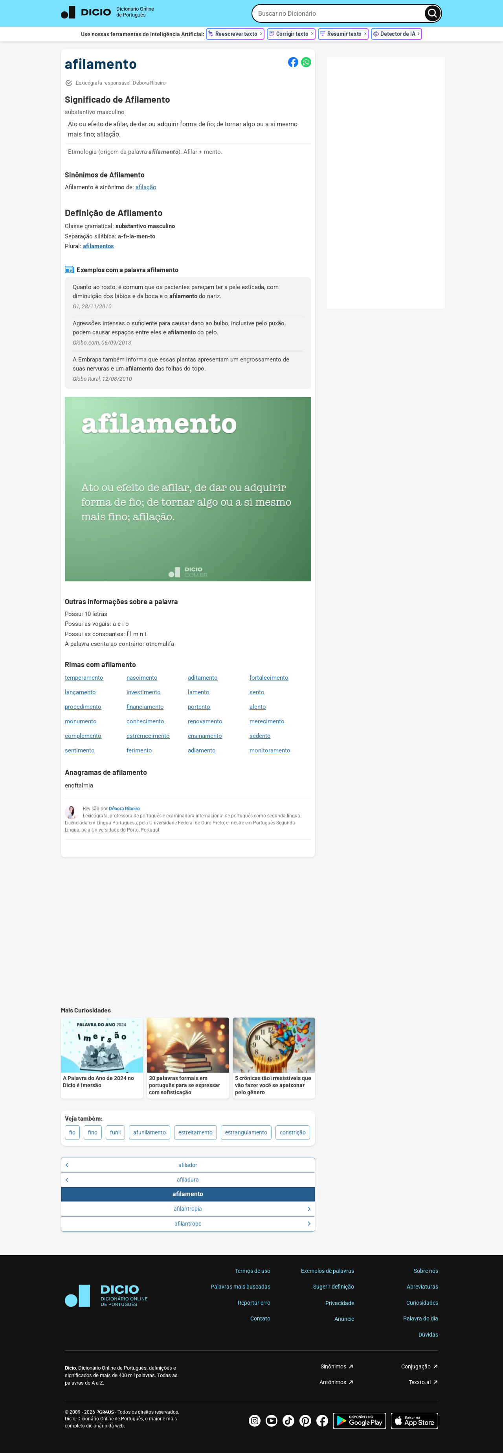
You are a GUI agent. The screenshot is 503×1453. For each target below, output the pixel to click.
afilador (131, 1165)
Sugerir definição (333, 1286)
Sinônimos (333, 1366)
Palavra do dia (420, 1318)
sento (257, 692)
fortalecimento (269, 677)
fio (72, 1132)
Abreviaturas (422, 1286)
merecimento (267, 721)
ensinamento (205, 735)
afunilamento (149, 1132)
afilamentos (98, 246)
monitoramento (270, 750)
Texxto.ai (420, 1382)
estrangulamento (246, 1132)
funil (115, 1132)
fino (92, 1132)
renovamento (205, 721)
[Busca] (433, 13)
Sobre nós (426, 1271)
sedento (260, 735)
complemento (83, 735)
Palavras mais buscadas (240, 1286)
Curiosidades (422, 1303)
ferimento (139, 750)
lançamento (80, 692)
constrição (293, 1132)
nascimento (142, 677)
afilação (146, 187)
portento (199, 706)
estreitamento (195, 1132)
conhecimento (145, 721)
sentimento (80, 750)
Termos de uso (252, 1271)
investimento (144, 692)
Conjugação (416, 1366)
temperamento (84, 677)
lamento (198, 692)
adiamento (202, 750)
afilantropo (242, 1224)
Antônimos (332, 1382)
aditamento (203, 677)
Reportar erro (254, 1303)
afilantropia (242, 1209)
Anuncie (344, 1319)
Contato (260, 1318)
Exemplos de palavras (327, 1271)
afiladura (132, 1179)
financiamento (145, 706)
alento (258, 706)
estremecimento (148, 735)
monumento (81, 721)
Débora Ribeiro (124, 808)
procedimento (83, 706)
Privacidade (339, 1303)
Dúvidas (428, 1334)
